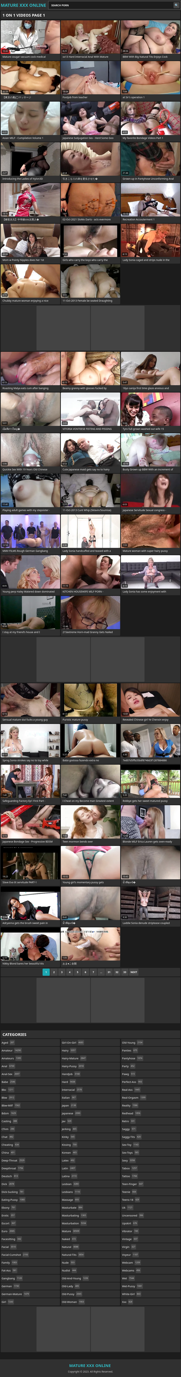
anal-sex (11, 1074)
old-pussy (72, 1294)
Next (134, 972)
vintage (130, 1239)
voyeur (130, 1254)
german (11, 1286)
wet (128, 1278)
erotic (8, 1215)
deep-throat (13, 1160)
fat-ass (9, 1270)
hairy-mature (74, 1058)
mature (71, 1231)
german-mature (16, 1294)
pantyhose (132, 1058)
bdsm (9, 1113)
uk (127, 1207)
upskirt (130, 1223)
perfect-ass (132, 1081)
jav (67, 1121)
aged (8, 1042)
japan (69, 1105)
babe (9, 1081)
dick (8, 1184)
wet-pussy (132, 1286)
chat (8, 1136)
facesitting (12, 1239)
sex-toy (130, 1144)
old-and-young (75, 1278)
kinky (68, 1136)
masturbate (72, 1207)
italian (69, 1097)
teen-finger (133, 1184)
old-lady (71, 1286)
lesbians (71, 1191)
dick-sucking (13, 1191)
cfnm (8, 1129)
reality (130, 1105)
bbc (8, 1089)
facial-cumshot (15, 1254)
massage (71, 1199)
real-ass (131, 1089)
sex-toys (130, 1152)
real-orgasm (134, 1097)
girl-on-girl (73, 1042)
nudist (69, 1270)
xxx (127, 1301)
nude (68, 1262)
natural (70, 1246)
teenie (129, 1191)
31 (109, 972)
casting (10, 1121)
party (128, 1066)
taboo (130, 1168)
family (10, 1262)
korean (70, 1152)
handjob (71, 1074)
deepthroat (13, 1168)
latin (69, 1168)
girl (8, 1301)
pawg (129, 1074)
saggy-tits (131, 1136)
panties (130, 1050)
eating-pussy (14, 1199)
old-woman (73, 1301)
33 (124, 972)
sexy (129, 1160)
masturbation (74, 1223)
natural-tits (73, 1254)
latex (68, 1160)
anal (8, 1066)
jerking (69, 1129)
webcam (131, 1262)
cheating (11, 1144)
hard (69, 1081)
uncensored (133, 1215)
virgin (129, 1246)
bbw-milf (11, 1105)
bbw (8, 1097)
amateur (12, 1050)
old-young (132, 1042)
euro (8, 1231)
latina (70, 1176)
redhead (131, 1113)
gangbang (12, 1278)
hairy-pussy (73, 1066)
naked (69, 1239)
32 (117, 972)
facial (9, 1246)
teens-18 (131, 1199)
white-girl (131, 1294)
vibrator (130, 1231)
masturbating (74, 1215)
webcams (131, 1270)
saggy (129, 1129)
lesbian (71, 1184)
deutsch (10, 1176)
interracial (72, 1089)
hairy (69, 1050)
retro (129, 1121)
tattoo (130, 1176)
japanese (71, 1113)
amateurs (12, 1058)
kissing (69, 1144)
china (9, 1152)
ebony (9, 1207)
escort (9, 1223)
